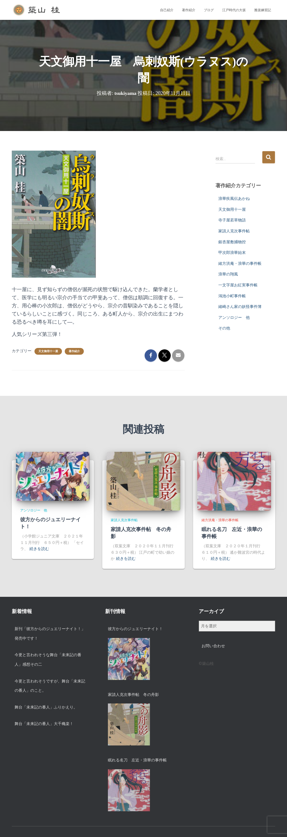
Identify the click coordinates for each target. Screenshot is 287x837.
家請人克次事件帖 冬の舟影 (133, 694)
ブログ (209, 10)
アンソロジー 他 (234, 317)
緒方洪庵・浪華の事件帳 (239, 263)
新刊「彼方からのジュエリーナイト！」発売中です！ (50, 633)
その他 (224, 328)
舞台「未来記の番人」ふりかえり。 (46, 707)
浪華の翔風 (228, 274)
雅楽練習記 (262, 10)
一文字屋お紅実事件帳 (238, 285)
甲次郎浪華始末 (232, 252)
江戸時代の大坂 (234, 10)
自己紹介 (166, 10)
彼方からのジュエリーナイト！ (135, 628)
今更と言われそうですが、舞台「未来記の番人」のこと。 (50, 686)
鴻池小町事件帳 (232, 296)
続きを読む (39, 548)
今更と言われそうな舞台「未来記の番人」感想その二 (48, 660)
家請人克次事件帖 (234, 231)
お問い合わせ (213, 646)
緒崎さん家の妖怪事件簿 (239, 306)
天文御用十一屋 (48, 351)
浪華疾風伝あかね (234, 198)
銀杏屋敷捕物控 (232, 242)
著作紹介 (188, 10)
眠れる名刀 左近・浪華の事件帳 (137, 760)
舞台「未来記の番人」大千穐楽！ (44, 723)
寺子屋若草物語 (232, 220)
